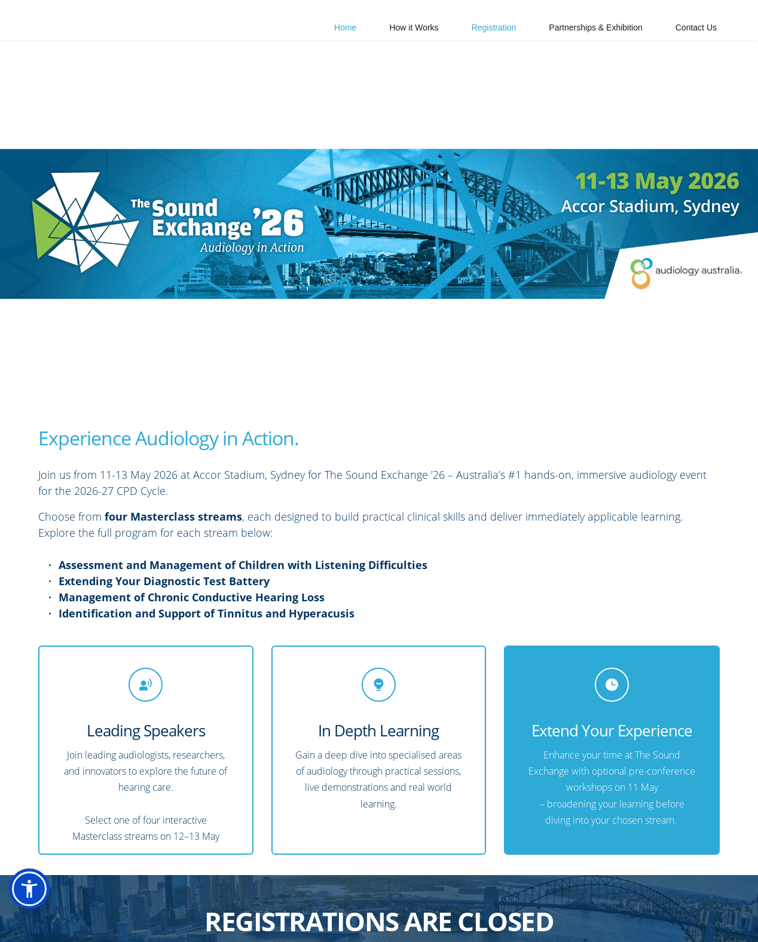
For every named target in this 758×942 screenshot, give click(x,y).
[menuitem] (345, 27)
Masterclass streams (115, 836)
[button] (29, 888)
